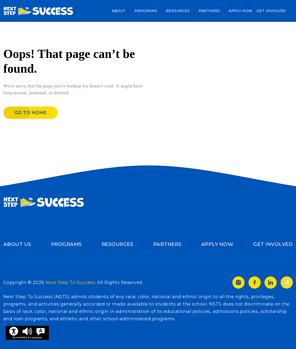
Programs (145, 11)
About (119, 11)
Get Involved (271, 11)
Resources (178, 11)
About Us (17, 244)
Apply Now (241, 11)
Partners (209, 11)
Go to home (30, 112)
